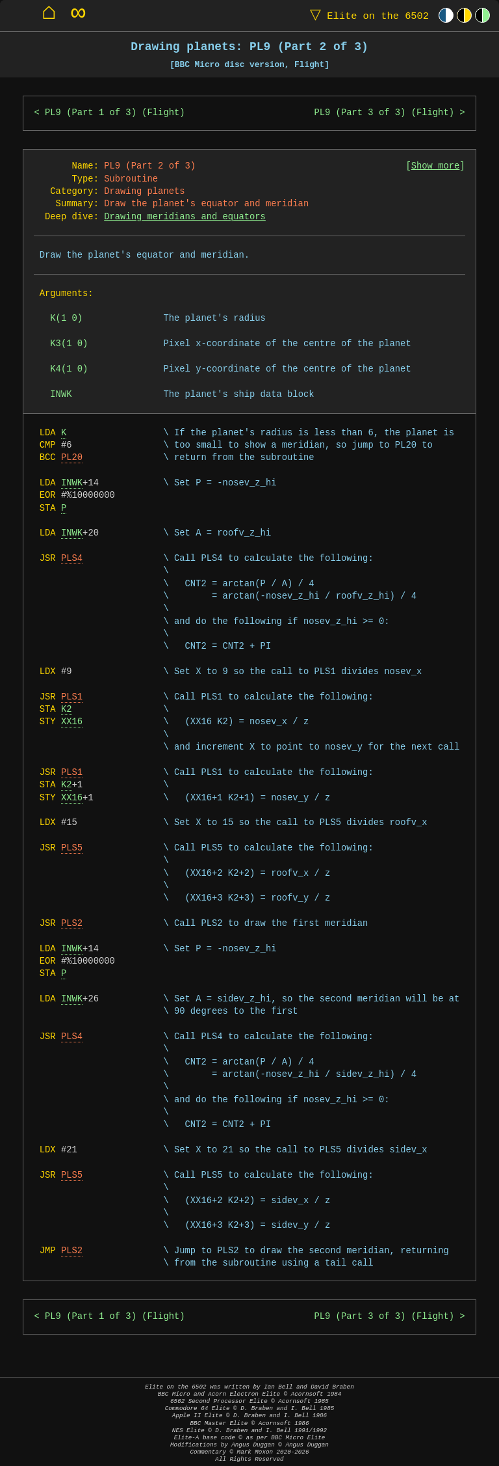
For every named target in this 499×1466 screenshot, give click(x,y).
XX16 (72, 722)
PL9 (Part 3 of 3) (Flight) (384, 113)
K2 (66, 709)
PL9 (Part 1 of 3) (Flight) (115, 113)
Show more (435, 166)
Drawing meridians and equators (185, 217)
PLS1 (72, 697)
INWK (72, 483)
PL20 (72, 458)
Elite (366, 15)
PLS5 (72, 848)
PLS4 (72, 558)
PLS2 (72, 923)
